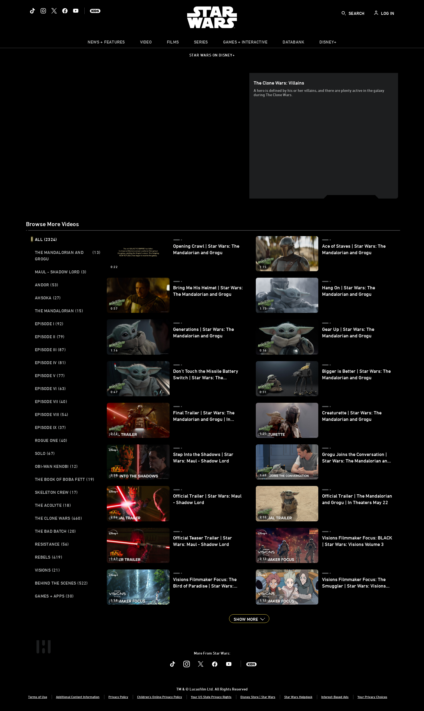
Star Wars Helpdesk (298, 697)
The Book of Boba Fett (64, 479)
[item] (106, 43)
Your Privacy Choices (372, 697)
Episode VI (50, 388)
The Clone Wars (58, 518)
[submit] (343, 13)
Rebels (48, 557)
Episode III (50, 349)
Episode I (49, 323)
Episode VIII (51, 414)
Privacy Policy (118, 697)
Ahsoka (48, 297)
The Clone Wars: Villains (279, 82)
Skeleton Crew (56, 492)
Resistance (52, 544)
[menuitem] (145, 43)
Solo (45, 453)
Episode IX (50, 427)
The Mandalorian (59, 310)
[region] (138, 135)
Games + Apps (54, 596)
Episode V (50, 375)
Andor (46, 284)
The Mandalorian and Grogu (67, 255)
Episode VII (51, 401)
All (46, 239)
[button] (249, 618)
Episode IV (50, 362)
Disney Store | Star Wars (257, 697)
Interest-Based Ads (335, 697)
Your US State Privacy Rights (211, 697)
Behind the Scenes (61, 583)
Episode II (50, 336)
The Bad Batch (55, 531)
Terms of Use (37, 697)
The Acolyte (53, 505)
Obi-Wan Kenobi (56, 466)
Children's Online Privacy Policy (159, 697)
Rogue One (51, 440)
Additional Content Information (78, 697)
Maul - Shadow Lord (60, 272)
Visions (47, 570)
